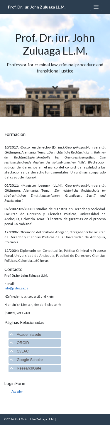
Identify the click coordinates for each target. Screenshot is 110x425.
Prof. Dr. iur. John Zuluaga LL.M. (36, 7)
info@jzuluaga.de (16, 288)
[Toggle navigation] (96, 7)
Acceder (17, 391)
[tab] (35, 334)
